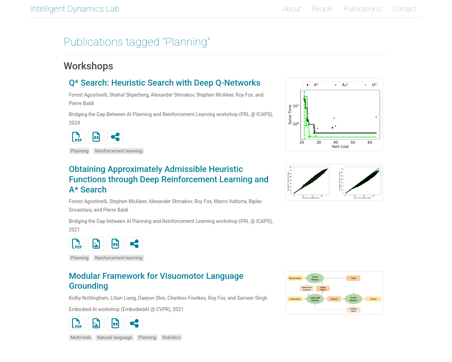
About (291, 9)
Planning (79, 151)
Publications (362, 9)
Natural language (114, 337)
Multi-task (81, 337)
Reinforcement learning (118, 151)
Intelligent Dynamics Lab (74, 9)
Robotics (171, 337)
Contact (404, 9)
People (322, 9)
